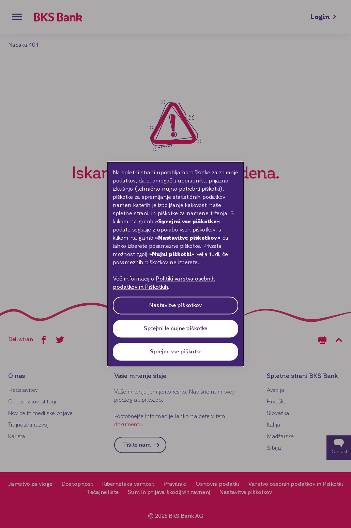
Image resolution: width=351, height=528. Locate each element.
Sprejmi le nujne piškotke (175, 328)
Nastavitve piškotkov (175, 305)
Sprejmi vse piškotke (175, 351)
